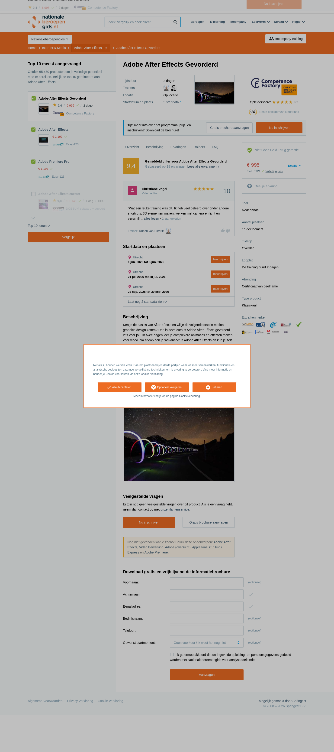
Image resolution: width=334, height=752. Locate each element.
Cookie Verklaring (152, 374)
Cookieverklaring (189, 396)
